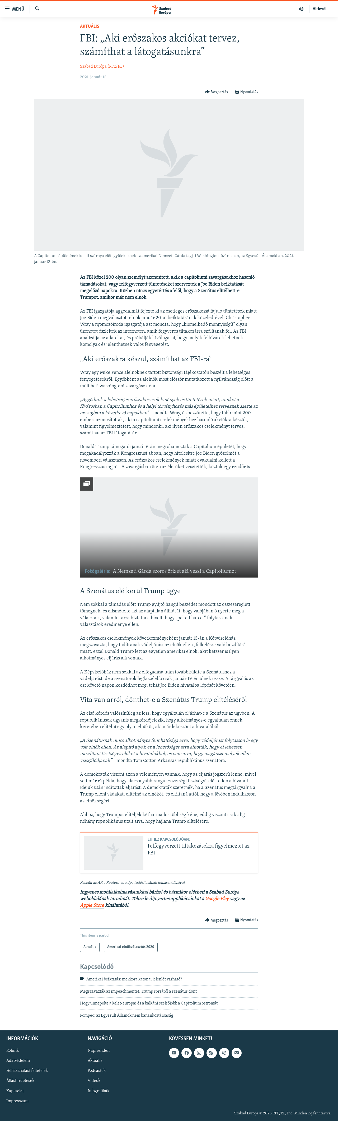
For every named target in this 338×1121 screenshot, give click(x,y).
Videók (94, 1081)
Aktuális (89, 26)
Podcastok (97, 1071)
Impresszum (17, 1101)
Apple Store (92, 905)
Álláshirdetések (20, 1081)
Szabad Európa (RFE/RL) (102, 66)
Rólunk (12, 1051)
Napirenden (99, 1051)
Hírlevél (319, 9)
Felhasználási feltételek (27, 1071)
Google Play (217, 898)
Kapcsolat (15, 1091)
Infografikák (98, 1091)
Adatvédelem (18, 1061)
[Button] (216, 92)
